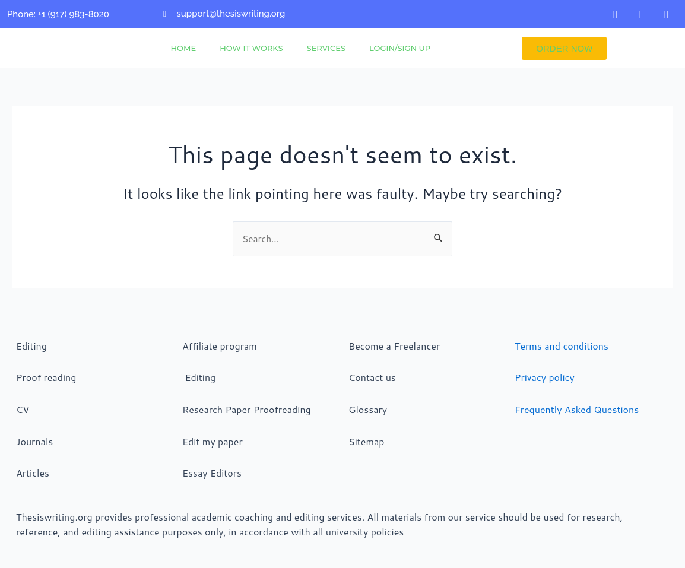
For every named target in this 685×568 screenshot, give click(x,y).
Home (183, 48)
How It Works (251, 48)
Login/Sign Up (399, 48)
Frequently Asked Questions (577, 409)
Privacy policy (545, 378)
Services (326, 48)
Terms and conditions (561, 346)
